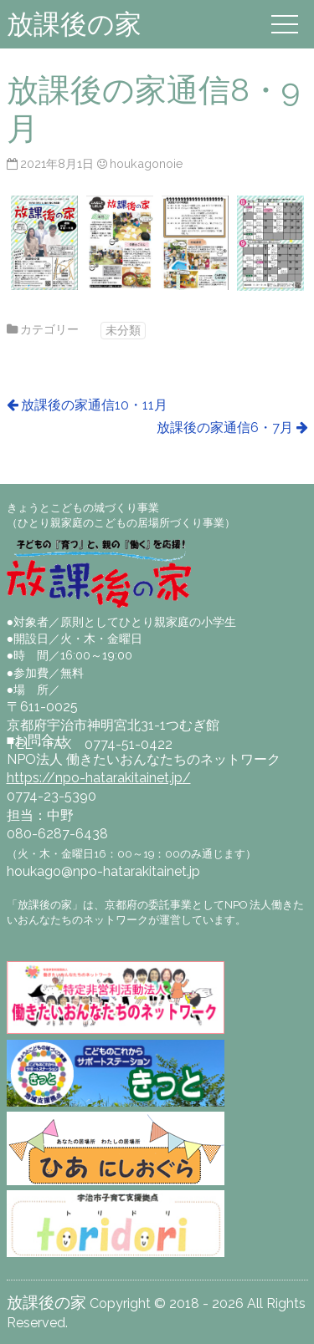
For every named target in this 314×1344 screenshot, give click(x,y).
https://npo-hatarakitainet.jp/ (99, 778)
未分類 (123, 330)
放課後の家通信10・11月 (94, 405)
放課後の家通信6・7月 (225, 427)
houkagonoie (146, 163)
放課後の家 (74, 23)
